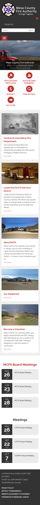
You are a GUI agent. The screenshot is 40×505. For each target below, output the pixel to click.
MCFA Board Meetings (20, 364)
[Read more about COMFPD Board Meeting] (20, 457)
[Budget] (11, 90)
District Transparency (11, 491)
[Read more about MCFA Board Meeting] (20, 374)
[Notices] (11, 101)
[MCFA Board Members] (29, 78)
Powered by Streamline (12, 497)
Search (31, 30)
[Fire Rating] (29, 90)
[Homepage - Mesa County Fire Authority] (20, 9)
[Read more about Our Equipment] (20, 285)
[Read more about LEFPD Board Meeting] (20, 429)
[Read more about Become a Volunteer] (20, 328)
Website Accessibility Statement (16, 494)
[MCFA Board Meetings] (11, 78)
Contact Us (8, 24)
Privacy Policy (8, 488)
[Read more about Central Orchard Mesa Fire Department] (20, 136)
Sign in (26, 497)
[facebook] (37, 19)
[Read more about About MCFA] (20, 241)
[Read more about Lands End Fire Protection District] (20, 188)
